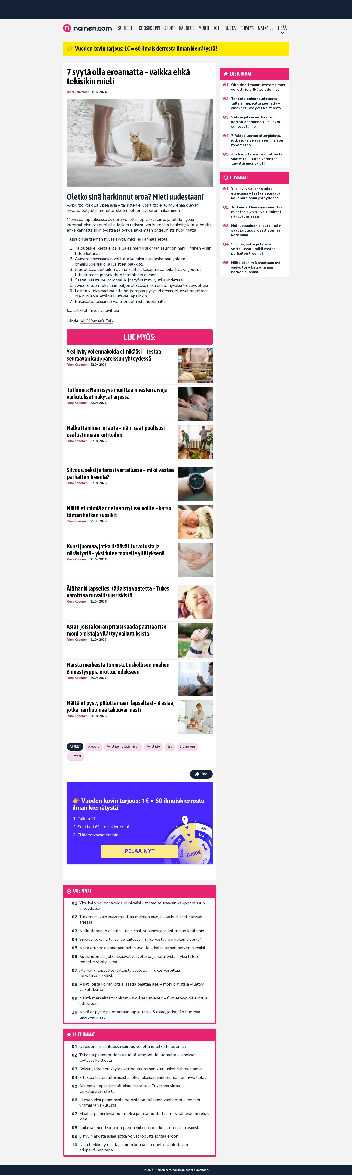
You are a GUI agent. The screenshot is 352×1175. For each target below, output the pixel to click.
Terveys (247, 28)
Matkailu (266, 28)
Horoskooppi (148, 28)
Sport (169, 28)
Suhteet (125, 28)
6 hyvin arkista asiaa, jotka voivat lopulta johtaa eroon (128, 1136)
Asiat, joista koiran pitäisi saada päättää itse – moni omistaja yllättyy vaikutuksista (118, 630)
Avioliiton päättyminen (123, 747)
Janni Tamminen (78, 92)
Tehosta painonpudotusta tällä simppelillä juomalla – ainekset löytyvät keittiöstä (137, 1057)
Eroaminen (187, 747)
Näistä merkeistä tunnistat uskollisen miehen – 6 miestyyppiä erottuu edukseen (120, 668)
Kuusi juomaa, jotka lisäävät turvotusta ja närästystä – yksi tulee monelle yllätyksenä (116, 550)
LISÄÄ (282, 28)
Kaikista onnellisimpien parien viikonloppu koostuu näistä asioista (139, 1127)
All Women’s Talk (96, 321)
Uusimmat (82, 891)
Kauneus (186, 28)
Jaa (201, 774)
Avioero (93, 747)
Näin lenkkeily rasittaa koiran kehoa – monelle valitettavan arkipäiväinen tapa (133, 1147)
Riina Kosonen (77, 365)
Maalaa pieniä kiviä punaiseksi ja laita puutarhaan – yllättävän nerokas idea (144, 1116)
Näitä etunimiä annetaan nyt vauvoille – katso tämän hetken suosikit (119, 512)
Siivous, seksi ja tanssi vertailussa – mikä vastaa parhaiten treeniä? (120, 473)
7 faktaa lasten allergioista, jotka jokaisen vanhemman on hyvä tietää (142, 1077)
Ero (169, 747)
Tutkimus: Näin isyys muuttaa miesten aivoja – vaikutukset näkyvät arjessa (119, 393)
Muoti (204, 28)
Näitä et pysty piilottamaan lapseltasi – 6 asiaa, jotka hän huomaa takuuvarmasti (120, 706)
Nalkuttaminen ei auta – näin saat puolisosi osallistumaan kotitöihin (116, 431)
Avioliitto (153, 747)
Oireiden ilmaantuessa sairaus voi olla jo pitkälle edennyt (132, 1046)
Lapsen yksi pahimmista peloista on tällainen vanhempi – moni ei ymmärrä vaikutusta (139, 1102)
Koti (216, 28)
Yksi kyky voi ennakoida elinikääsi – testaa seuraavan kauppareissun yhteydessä (114, 355)
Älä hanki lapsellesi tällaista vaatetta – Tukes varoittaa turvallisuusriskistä (118, 592)
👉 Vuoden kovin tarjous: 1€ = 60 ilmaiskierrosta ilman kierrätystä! (142, 48)
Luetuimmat (84, 1034)
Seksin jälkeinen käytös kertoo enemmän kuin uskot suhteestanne (140, 1069)
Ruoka (230, 28)
